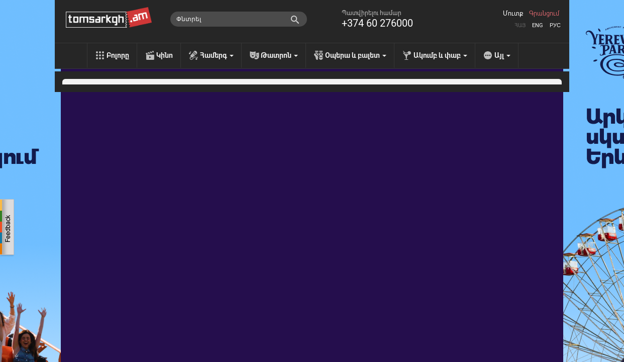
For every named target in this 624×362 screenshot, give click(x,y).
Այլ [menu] (502, 55)
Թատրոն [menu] (279, 55)
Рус (555, 25)
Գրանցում (544, 14)
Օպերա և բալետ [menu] (355, 55)
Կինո (164, 55)
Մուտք (513, 14)
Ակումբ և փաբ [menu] (440, 55)
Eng (537, 25)
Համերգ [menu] (217, 55)
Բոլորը (118, 55)
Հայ (520, 25)
